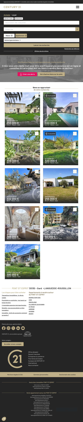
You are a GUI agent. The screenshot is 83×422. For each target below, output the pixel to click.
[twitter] (13, 328)
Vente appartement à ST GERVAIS (41, 405)
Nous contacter (33, 365)
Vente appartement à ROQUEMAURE (41, 403)
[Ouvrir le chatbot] (75, 415)
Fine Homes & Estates (35, 359)
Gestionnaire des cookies (67, 374)
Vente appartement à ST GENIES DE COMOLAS (41, 410)
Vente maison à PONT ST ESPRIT (41, 385)
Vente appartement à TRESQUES (41, 407)
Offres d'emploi (33, 352)
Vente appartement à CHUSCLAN (41, 413)
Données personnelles (41, 374)
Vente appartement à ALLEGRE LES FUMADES (41, 415)
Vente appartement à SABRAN (41, 412)
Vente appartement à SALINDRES (41, 408)
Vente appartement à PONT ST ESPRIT (41, 386)
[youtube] (23, 328)
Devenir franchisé (34, 354)
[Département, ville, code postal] (41, 23)
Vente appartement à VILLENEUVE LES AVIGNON (41, 397)
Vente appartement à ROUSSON (41, 398)
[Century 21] (12, 7)
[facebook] (4, 328)
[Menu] (77, 7)
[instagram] (8, 328)
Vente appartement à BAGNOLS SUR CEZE (41, 395)
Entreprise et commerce (36, 356)
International (32, 363)
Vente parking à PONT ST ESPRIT (41, 388)
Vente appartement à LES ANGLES (42, 402)
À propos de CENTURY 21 (36, 361)
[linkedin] (18, 328)
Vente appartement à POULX (41, 400)
